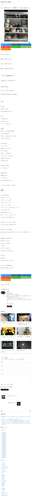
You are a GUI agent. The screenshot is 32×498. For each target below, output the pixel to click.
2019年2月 (4, 444)
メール (2, 365)
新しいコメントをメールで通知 (7, 384)
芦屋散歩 (3, 476)
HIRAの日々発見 (6, 2)
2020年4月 (4, 425)
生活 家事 (7, 284)
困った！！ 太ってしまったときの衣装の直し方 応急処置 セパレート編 (15, 415)
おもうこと (4, 458)
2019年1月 (4, 445)
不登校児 (3, 465)
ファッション (4, 463)
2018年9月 (4, 450)
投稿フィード (4, 486)
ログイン (3, 484)
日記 (3, 470)
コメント (2, 374)
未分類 (2, 284)
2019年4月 (4, 441)
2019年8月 (4, 436)
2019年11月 (4, 432)
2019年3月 (4, 442)
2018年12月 (4, 446)
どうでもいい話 (5, 461)
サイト (2, 369)
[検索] (16, 404)
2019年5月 (4, 440)
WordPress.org (4, 488)
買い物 (3, 478)
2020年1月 (4, 429)
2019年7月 (4, 437)
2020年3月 (4, 427)
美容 (3, 475)
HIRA (30, 42)
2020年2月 (4, 428)
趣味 (3, 479)
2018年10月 (4, 449)
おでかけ (3, 457)
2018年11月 (4, 448)
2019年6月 (4, 438)
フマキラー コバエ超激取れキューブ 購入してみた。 (12, 412)
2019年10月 (4, 433)
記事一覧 (9, 306)
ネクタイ (3, 462)
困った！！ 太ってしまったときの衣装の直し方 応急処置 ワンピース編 (15, 413)
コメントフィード (5, 487)
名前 (2, 361)
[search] (30, 404)
